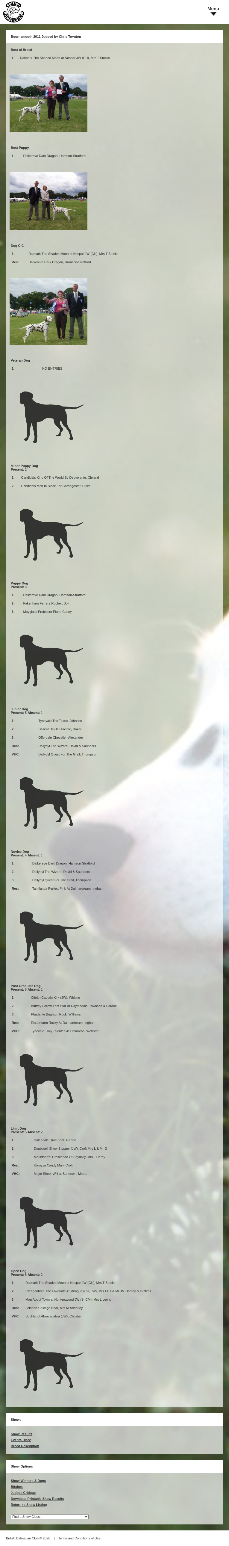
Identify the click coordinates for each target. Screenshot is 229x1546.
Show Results (21, 1434)
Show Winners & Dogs (28, 1480)
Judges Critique (23, 1492)
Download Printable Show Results (37, 1498)
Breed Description (25, 1446)
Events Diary (21, 1440)
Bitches (17, 1486)
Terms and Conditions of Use (79, 1538)
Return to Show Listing (29, 1504)
